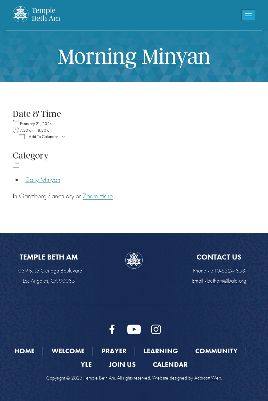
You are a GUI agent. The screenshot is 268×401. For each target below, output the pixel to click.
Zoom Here (98, 195)
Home (24, 351)
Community (216, 351)
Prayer (114, 351)
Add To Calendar (38, 136)
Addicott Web (207, 377)
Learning (161, 351)
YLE (86, 364)
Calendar (170, 364)
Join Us (122, 364)
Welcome (68, 351)
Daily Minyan (42, 179)
